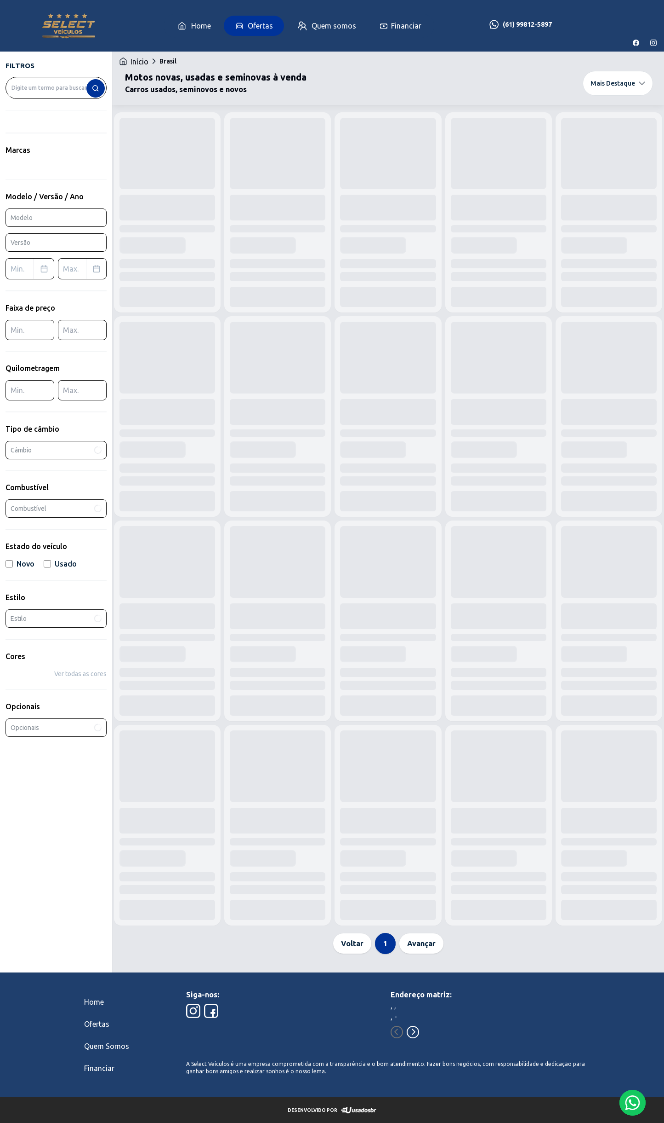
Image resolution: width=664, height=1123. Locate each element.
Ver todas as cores (80, 673)
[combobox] (56, 88)
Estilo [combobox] (56, 618)
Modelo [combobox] (22, 217)
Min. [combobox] (32, 269)
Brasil (167, 61)
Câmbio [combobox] (56, 449)
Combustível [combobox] (56, 508)
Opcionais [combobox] (56, 727)
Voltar (352, 943)
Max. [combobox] (84, 269)
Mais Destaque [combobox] (617, 83)
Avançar (421, 943)
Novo (20, 564)
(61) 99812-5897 (527, 24)
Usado (60, 564)
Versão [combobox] (20, 242)
